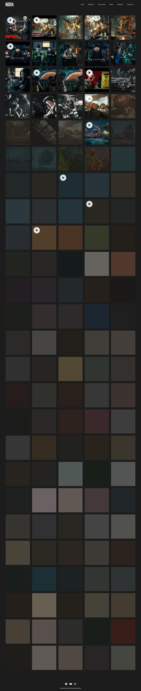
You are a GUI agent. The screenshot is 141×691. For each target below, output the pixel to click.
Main (82, 4)
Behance (91, 4)
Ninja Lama (101, 4)
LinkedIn (120, 4)
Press (111, 4)
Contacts (130, 4)
